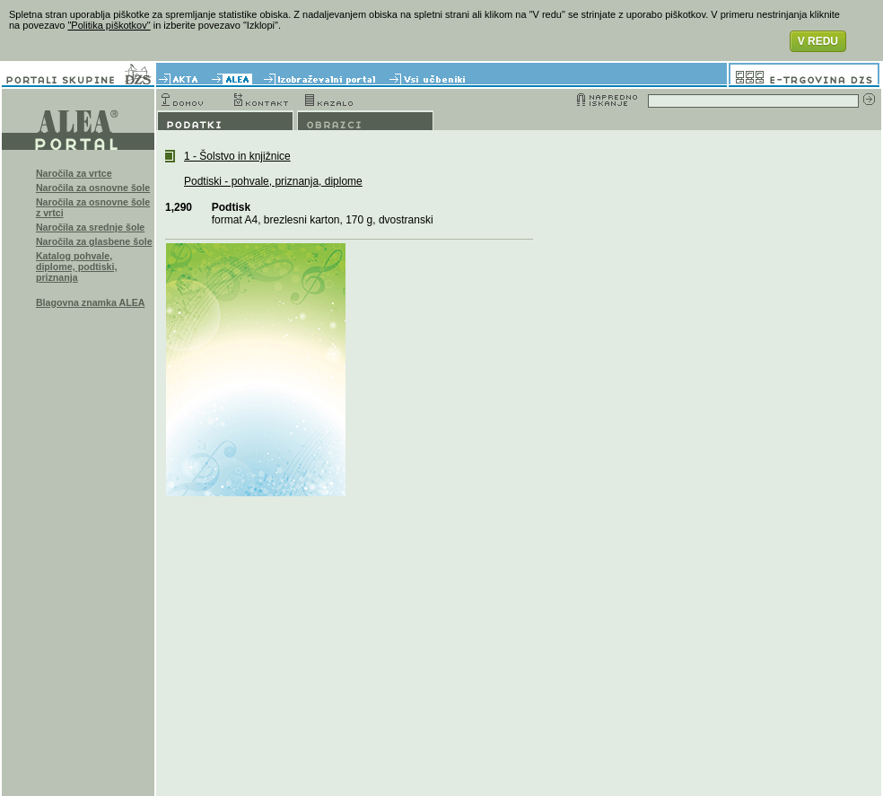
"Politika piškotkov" (108, 25)
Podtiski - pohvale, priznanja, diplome (273, 181)
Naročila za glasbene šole (94, 241)
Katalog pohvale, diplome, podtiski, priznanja (77, 266)
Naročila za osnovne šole (93, 187)
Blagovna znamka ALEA (90, 302)
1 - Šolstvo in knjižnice (237, 156)
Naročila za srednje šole (90, 227)
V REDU (818, 41)
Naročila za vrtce (74, 173)
